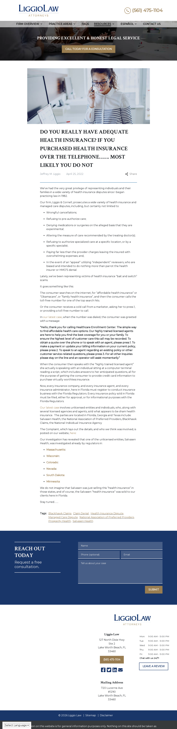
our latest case (52, 317)
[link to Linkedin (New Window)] (114, 669)
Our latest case (49, 407)
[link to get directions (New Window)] (112, 646)
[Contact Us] (152, 24)
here (73, 433)
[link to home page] (38, 10)
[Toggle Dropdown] (42, 24)
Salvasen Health (83, 521)
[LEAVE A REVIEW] (153, 666)
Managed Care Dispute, (63, 517)
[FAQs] (85, 24)
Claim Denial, (81, 513)
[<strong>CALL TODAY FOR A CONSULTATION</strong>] (88, 49)
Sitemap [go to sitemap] (90, 715)
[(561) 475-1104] (112, 659)
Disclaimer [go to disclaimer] (106, 715)
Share (131, 173)
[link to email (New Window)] (120, 669)
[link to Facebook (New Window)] (103, 669)
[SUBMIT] (154, 590)
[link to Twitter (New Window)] (109, 669)
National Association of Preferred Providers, (106, 517)
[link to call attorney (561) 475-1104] (143, 10)
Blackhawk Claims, (60, 513)
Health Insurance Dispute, (107, 513)
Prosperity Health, (59, 521)
